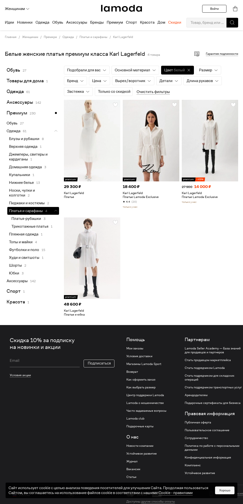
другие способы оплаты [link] (158, 501)
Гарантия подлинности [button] (222, 54)
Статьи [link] (131, 477)
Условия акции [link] (20, 375)
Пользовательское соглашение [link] (207, 430)
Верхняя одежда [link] (23, 146)
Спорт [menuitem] (131, 22)
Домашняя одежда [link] (25, 167)
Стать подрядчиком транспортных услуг (213, 387)
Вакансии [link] (133, 469)
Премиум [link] (50, 37)
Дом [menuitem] (161, 22)
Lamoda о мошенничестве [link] (145, 403)
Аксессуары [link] (20, 102)
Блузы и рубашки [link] (24, 138)
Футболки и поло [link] (24, 249)
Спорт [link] (14, 291)
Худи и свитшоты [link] (24, 257)
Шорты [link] (15, 265)
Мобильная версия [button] (229, 493)
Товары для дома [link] (25, 81)
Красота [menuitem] (147, 22)
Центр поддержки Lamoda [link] (145, 395)
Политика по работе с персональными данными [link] (212, 448)
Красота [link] (16, 302)
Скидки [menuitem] (174, 22)
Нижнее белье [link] (21, 182)
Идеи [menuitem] (9, 22)
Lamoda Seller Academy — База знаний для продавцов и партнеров (213, 350)
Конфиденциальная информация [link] (208, 457)
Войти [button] (214, 9)
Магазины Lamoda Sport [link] (143, 364)
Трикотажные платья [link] (29, 226)
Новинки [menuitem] (25, 22)
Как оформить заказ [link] (140, 380)
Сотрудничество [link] (196, 438)
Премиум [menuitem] (115, 22)
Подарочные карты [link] (140, 426)
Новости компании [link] (139, 446)
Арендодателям (196, 395)
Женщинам (17, 8)
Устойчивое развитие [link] (141, 454)
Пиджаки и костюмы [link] (27, 203)
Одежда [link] (68, 37)
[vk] (71, 495)
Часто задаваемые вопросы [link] (146, 411)
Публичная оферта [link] (198, 422)
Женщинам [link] (30, 37)
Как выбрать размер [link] (141, 387)
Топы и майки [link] (21, 242)
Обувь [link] (13, 70)
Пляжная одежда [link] (23, 234)
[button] (232, 23)
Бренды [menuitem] (97, 22)
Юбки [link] (14, 273)
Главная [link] (11, 37)
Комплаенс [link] (193, 465)
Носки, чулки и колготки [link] (22, 193)
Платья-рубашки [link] (26, 218)
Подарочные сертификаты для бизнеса (213, 403)
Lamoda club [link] (135, 418)
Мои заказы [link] (134, 348)
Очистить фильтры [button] (153, 91)
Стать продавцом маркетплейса (208, 360)
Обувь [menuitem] (57, 22)
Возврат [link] (132, 372)
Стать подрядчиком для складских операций (209, 378)
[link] (121, 8)
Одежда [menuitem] (42, 22)
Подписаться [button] (99, 363)
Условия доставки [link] (139, 356)
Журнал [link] (132, 461)
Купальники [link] (19, 174)
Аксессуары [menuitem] (76, 22)
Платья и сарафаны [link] (93, 37)
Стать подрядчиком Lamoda (205, 368)
